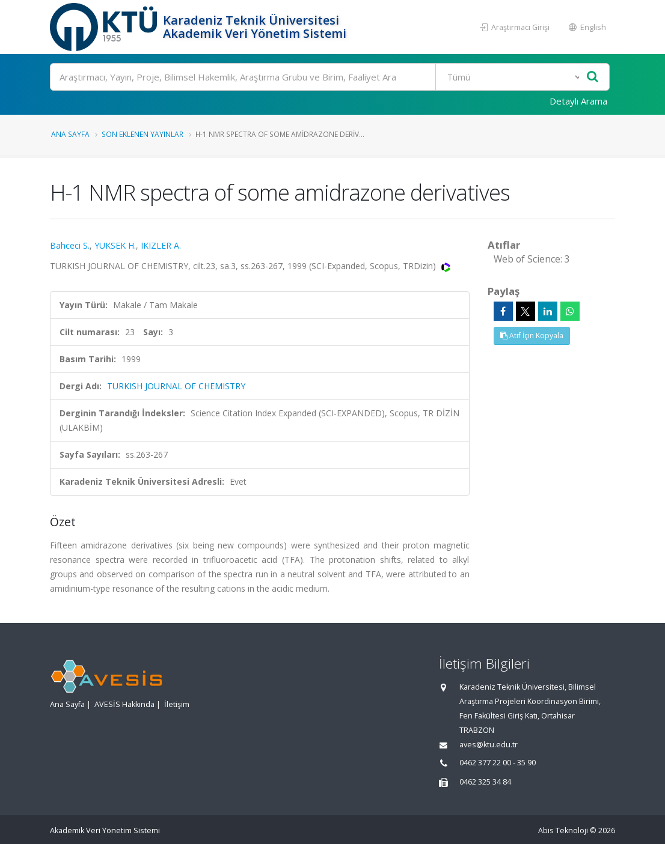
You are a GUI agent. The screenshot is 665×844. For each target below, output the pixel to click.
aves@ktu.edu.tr (488, 744)
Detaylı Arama (578, 101)
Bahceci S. (70, 245)
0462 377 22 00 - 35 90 (497, 762)
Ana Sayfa (70, 134)
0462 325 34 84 (485, 782)
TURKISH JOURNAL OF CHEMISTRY (176, 386)
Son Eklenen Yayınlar (142, 134)
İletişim (176, 704)
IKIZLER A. (161, 245)
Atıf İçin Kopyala (531, 335)
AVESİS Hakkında (124, 704)
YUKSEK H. (115, 245)
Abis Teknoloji (563, 830)
